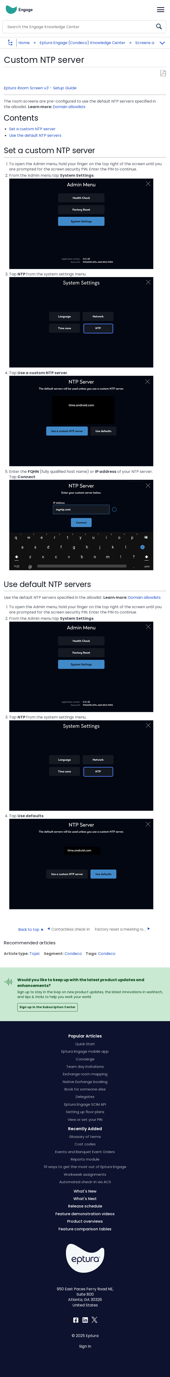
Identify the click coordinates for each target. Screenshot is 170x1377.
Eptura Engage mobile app (85, 1051)
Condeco (73, 953)
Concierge (85, 1059)
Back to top (28, 929)
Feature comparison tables (85, 1229)
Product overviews (85, 1221)
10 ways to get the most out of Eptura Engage (85, 1166)
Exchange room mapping (85, 1074)
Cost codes (85, 1144)
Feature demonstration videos (85, 1214)
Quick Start (85, 1043)
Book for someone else (85, 1089)
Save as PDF (163, 73)
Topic (34, 953)
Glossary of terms (85, 1136)
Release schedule (85, 1206)
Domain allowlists (69, 107)
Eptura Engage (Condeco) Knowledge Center (83, 43)
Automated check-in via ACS (85, 1181)
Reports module (85, 1159)
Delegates (85, 1096)
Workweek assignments (85, 1174)
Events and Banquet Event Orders (85, 1151)
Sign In (85, 1346)
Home (24, 43)
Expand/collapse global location (162, 41)
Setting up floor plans (85, 1111)
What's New (85, 1191)
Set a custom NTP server (32, 129)
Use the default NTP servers (35, 135)
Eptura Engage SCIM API (85, 1104)
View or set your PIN (85, 1119)
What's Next (85, 1198)
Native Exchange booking (85, 1081)
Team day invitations (85, 1066)
